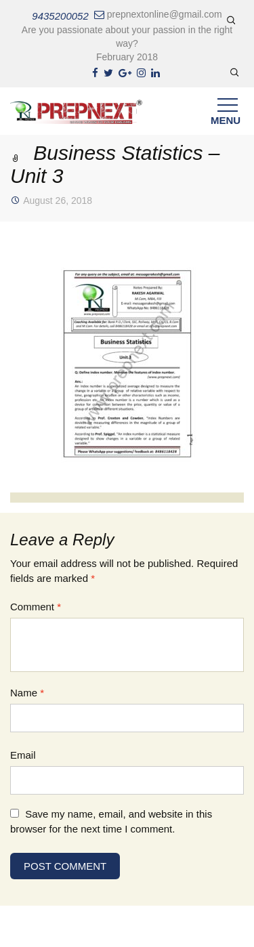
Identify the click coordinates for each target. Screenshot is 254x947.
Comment (35, 606)
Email (23, 755)
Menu (225, 114)
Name (27, 692)
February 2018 (127, 56)
